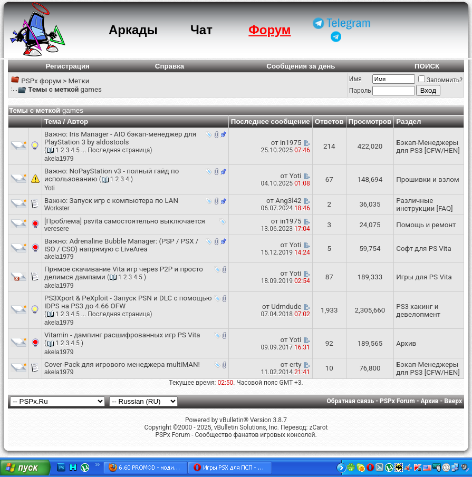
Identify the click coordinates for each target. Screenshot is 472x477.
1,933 (329, 310)
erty (296, 364)
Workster (57, 208)
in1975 (291, 143)
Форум (269, 30)
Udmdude (286, 306)
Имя (355, 79)
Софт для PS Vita (423, 248)
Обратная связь (350, 401)
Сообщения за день (300, 66)
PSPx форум (41, 81)
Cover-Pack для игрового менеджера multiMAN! (122, 364)
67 (329, 179)
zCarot (318, 427)
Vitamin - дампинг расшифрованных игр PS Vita (122, 335)
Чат (201, 30)
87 (329, 277)
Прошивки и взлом (427, 179)
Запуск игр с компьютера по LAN (124, 201)
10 (329, 368)
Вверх (453, 401)
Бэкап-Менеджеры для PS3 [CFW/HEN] (428, 146)
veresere (56, 228)
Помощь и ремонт (426, 225)
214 (329, 146)
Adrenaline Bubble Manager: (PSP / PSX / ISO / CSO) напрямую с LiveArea (121, 245)
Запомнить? (440, 80)
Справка (170, 66)
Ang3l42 (288, 201)
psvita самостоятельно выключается (144, 221)
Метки (78, 81)
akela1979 (58, 158)
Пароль (360, 90)
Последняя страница (119, 150)
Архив (406, 343)
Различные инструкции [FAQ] (424, 204)
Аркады (133, 30)
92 (329, 343)
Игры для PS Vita (424, 277)
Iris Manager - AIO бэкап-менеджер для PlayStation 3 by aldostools (120, 138)
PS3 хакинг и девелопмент (418, 310)
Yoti (49, 188)
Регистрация (68, 66)
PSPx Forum (397, 401)
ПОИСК (427, 66)
